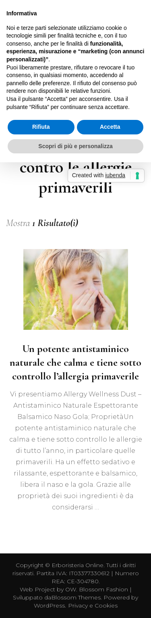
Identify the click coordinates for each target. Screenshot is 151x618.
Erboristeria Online (77, 565)
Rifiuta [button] (41, 127)
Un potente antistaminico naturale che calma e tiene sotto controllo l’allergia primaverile (75, 362)
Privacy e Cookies (93, 605)
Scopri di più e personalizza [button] (75, 146)
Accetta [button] (110, 127)
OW (70, 589)
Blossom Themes (76, 597)
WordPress (49, 605)
